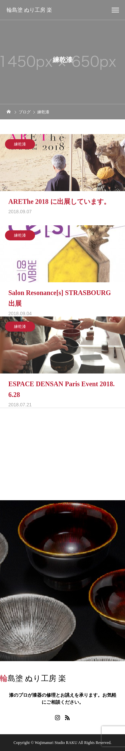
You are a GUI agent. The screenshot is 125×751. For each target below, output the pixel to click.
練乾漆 (20, 145)
